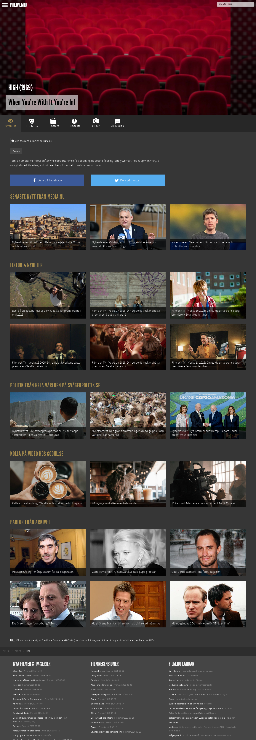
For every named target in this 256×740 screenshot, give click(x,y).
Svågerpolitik (175, 719)
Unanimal (17, 673)
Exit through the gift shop (103, 701)
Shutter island (97, 687)
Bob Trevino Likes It (22, 659)
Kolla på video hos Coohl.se (36, 444)
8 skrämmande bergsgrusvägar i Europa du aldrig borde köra (197, 701)
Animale (17, 710)
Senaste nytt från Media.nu (37, 196)
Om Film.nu (174, 654)
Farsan (94, 711)
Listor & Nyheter (26, 262)
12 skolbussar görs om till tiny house (186, 687)
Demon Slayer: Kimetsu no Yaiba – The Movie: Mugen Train (40, 701)
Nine (93, 673)
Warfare (16, 678)
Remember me (98, 654)
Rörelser (17, 668)
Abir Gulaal (18, 687)
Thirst (93, 697)
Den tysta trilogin (21, 697)
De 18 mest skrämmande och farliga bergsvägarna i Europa (196, 692)
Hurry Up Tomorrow (22, 719)
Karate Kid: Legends (22, 733)
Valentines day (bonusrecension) (106, 715)
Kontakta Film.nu (177, 659)
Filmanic (173, 678)
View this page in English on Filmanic (32, 141)
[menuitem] (6, 635)
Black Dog (17, 654)
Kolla (171, 697)
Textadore (173, 706)
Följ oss (172, 673)
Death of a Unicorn (22, 692)
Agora (93, 683)
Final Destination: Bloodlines (26, 714)
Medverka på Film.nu (178, 668)
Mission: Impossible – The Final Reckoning (32, 724)
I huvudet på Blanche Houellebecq (29, 664)
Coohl (172, 683)
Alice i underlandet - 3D (101, 668)
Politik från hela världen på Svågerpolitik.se (55, 378)
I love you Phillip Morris (102, 678)
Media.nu (173, 711)
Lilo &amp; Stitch (21, 728)
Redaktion (174, 664)
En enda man (97, 692)
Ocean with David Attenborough (28, 683)
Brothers (95, 664)
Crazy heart (96, 659)
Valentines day (98, 706)
